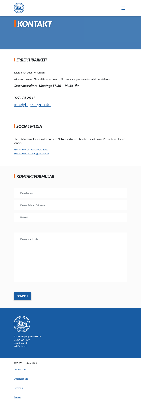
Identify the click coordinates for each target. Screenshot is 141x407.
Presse (17, 397)
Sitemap (18, 387)
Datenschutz (21, 378)
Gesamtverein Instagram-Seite (31, 153)
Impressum (20, 369)
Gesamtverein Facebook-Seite (31, 149)
